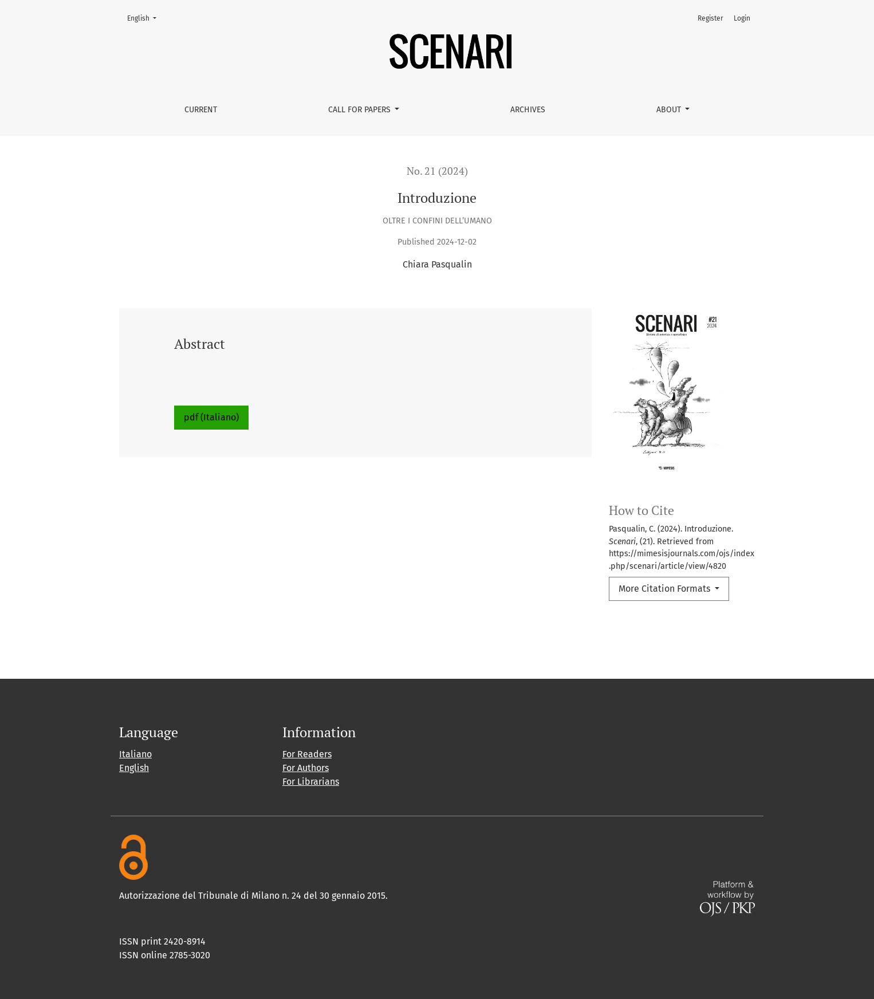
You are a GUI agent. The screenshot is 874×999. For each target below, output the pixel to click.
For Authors (305, 767)
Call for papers (360, 110)
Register (710, 18)
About (669, 110)
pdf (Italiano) (211, 417)
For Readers (307, 754)
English (145, 17)
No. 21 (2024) (437, 171)
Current (200, 110)
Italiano (135, 754)
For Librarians (310, 781)
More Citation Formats (665, 588)
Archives (527, 110)
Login (742, 18)
